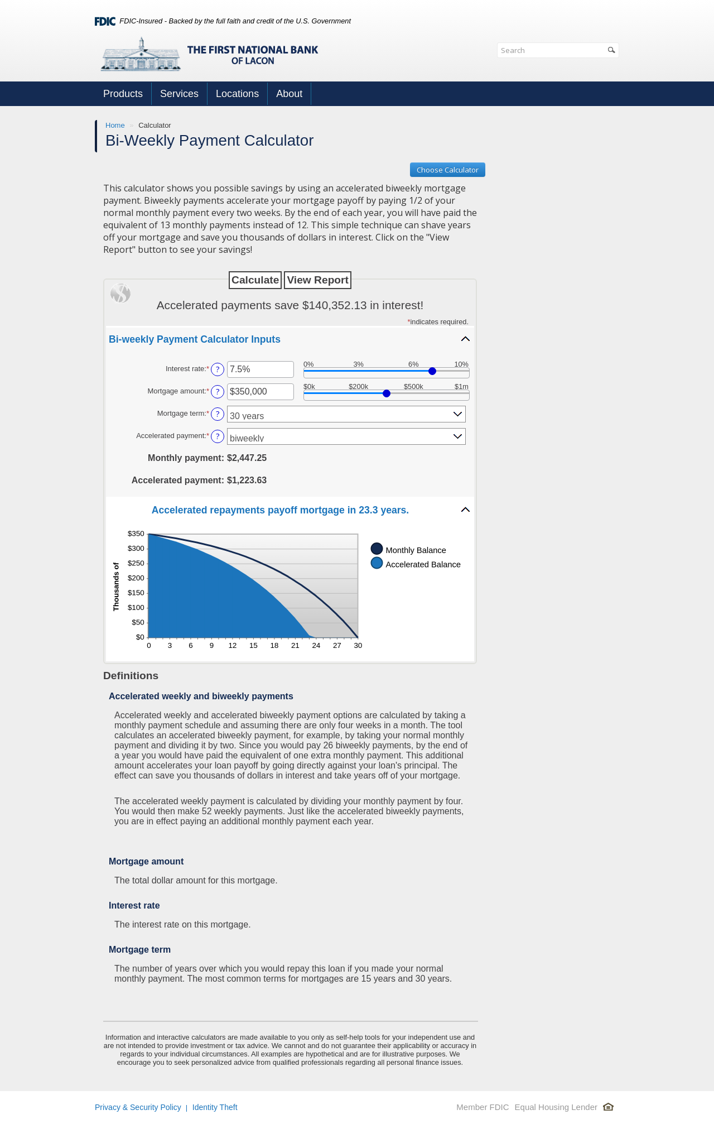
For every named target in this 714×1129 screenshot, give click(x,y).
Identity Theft (215, 1107)
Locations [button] (237, 93)
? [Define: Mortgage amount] (218, 391)
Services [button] (179, 93)
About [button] (289, 93)
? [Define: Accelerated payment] (218, 436)
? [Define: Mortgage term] (218, 414)
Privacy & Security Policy (138, 1107)
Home (115, 125)
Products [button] (123, 93)
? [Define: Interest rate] (218, 369)
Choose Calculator (448, 170)
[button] (290, 339)
